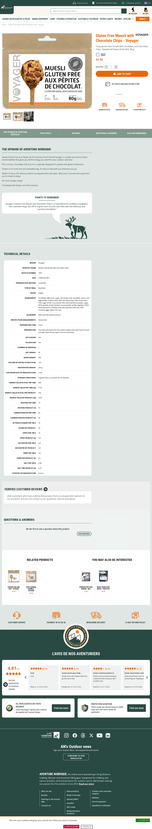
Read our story (86, 784)
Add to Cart (124, 73)
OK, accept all (143, 820)
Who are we (46, 791)
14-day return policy (139, 109)
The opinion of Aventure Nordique (15, 133)
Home (4, 25)
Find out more (61, 707)
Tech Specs (45, 133)
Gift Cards (71, 807)
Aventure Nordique (53, 774)
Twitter (91, 735)
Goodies (70, 803)
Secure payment (99, 801)
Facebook (74, 735)
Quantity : (100, 67)
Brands (44, 795)
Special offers (72, 799)
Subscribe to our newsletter (76, 756)
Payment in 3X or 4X (56, 622)
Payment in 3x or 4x (104, 109)
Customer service (16, 622)
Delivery (95, 797)
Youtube (100, 735)
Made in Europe (73, 795)
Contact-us (46, 805)
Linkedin (108, 735)
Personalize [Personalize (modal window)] (86, 826)
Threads (83, 735)
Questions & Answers (106, 133)
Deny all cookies (71, 826)
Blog (51, 735)
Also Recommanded (136, 133)
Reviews (76, 133)
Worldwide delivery (122, 109)
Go (124, 11)
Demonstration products (73, 812)
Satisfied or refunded (101, 805)
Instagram (66, 735)
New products (73, 791)
